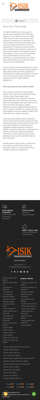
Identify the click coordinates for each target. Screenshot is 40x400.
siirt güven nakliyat (8, 299)
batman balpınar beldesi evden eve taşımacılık (18, 358)
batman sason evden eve (11, 352)
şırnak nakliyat (7, 335)
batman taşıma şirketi (10, 375)
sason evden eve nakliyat (11, 355)
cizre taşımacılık (8, 316)
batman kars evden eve (29, 304)
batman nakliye (7, 327)
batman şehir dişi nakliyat (11, 370)
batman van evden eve (10, 337)
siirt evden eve (7, 292)
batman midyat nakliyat (11, 350)
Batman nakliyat (8, 301)
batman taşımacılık (9, 308)
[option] (21, 176)
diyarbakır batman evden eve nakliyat (15, 361)
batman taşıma (7, 330)
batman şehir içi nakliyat (11, 367)
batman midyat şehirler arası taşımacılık (16, 347)
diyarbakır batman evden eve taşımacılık (16, 364)
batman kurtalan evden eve (12, 378)
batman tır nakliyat (27, 292)
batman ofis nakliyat (10, 372)
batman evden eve (8, 332)
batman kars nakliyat (28, 309)
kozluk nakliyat (26, 325)
